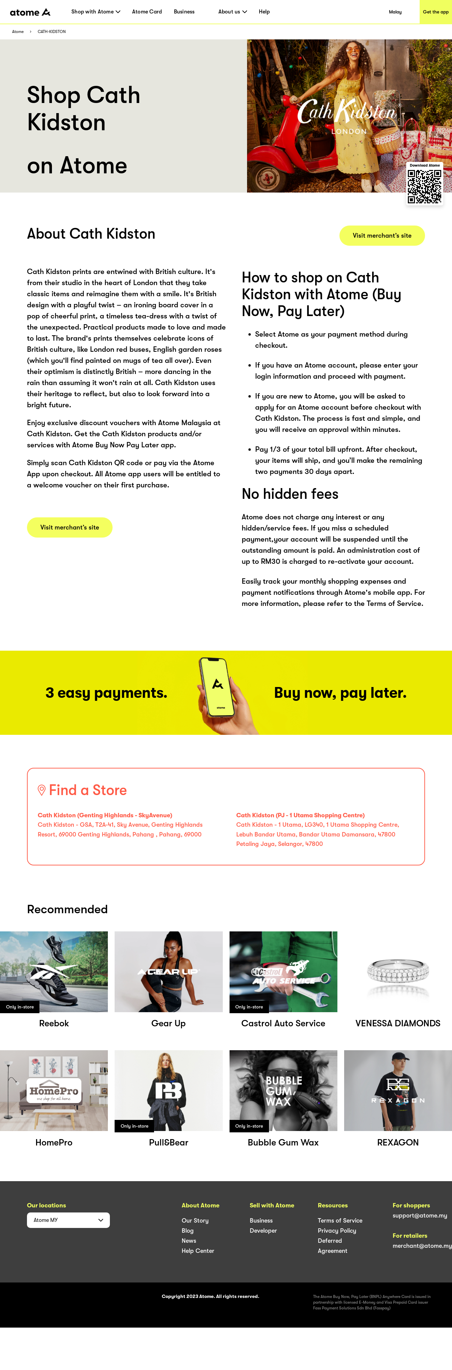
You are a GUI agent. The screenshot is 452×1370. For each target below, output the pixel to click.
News (189, 1240)
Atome (18, 32)
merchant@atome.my (422, 1245)
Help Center (198, 1250)
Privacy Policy (337, 1230)
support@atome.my (420, 1215)
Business (184, 12)
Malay (395, 11)
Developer (263, 1230)
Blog (188, 1230)
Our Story (195, 1220)
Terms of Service (340, 1220)
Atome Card (147, 12)
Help (264, 12)
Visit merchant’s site (69, 527)
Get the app (436, 11)
